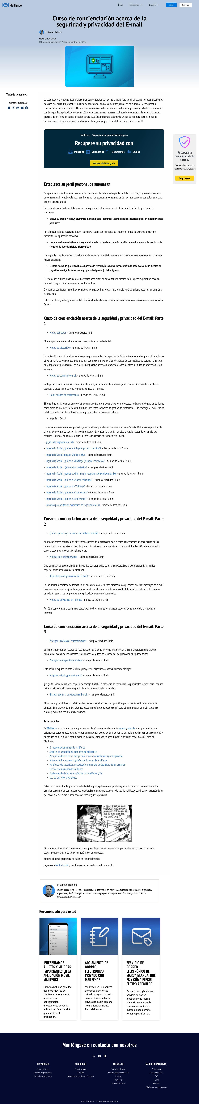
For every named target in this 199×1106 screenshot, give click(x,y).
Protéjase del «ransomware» (63, 557)
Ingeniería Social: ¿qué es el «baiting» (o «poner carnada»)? (75, 461)
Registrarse (184, 178)
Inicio (120, 5)
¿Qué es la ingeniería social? (60, 442)
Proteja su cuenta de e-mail (63, 375)
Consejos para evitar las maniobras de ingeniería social (73, 505)
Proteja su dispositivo (60, 347)
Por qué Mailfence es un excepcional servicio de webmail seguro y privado (85, 756)
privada (131, 728)
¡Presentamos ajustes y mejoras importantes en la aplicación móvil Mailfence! (57, 971)
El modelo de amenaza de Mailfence (67, 747)
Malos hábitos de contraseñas (64, 395)
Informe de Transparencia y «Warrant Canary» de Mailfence (78, 760)
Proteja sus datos (57, 332)
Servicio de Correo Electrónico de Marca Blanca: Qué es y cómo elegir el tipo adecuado (140, 973)
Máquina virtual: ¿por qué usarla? (66, 675)
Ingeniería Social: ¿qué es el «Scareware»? (67, 492)
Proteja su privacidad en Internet (65, 600)
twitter (58, 865)
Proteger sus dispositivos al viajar (65, 660)
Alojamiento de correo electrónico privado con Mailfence (96, 971)
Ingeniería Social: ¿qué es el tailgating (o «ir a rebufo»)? (73, 448)
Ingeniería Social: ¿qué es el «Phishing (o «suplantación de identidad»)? (81, 473)
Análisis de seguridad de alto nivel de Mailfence (73, 752)
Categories (136, 4)
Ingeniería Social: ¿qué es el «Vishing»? (65, 486)
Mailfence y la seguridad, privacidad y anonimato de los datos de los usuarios (87, 764)
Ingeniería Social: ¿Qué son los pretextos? (66, 467)
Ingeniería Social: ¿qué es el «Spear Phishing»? (69, 480)
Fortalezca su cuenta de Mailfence (66, 769)
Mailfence (52, 728)
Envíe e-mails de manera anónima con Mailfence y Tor (76, 773)
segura (122, 728)
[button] (30, 94)
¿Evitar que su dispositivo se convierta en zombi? (73, 533)
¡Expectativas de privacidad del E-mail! (68, 576)
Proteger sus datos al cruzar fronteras (67, 641)
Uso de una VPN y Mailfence (63, 777)
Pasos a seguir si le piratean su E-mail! (69, 694)
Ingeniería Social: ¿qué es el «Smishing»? (66, 499)
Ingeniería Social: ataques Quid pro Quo (65, 455)
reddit (66, 865)
